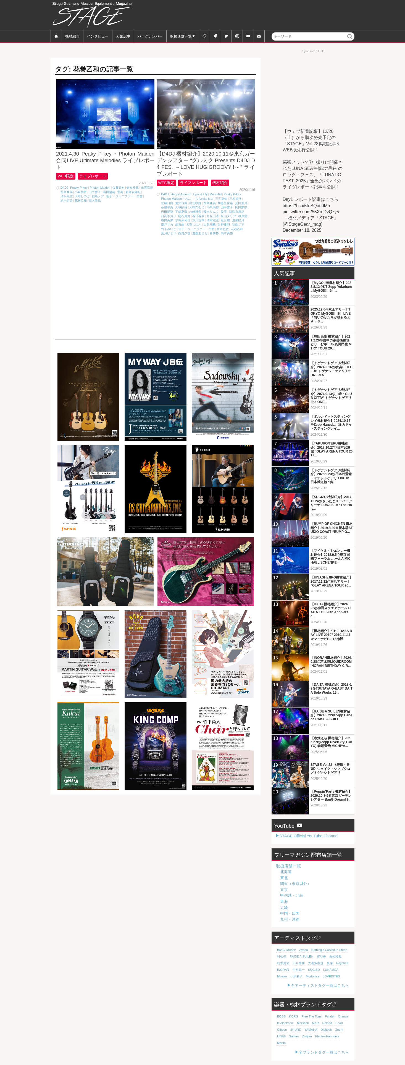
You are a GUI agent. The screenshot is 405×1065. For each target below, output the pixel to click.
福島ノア (98, 196)
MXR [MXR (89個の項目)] (315, 1023)
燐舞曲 (179, 224)
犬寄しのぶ (82, 196)
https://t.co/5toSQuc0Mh (306, 205)
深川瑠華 (198, 220)
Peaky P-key (79, 187)
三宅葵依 (221, 198)
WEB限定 (65, 176)
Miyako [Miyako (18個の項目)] (282, 976)
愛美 (120, 192)
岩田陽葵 (109, 192)
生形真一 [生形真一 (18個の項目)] (299, 969)
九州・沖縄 (289, 919)
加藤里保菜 (225, 203)
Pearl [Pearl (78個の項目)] (339, 1023)
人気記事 (123, 36)
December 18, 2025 (302, 230)
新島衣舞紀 (133, 192)
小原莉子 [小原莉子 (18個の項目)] (296, 976)
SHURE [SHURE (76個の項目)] (295, 1029)
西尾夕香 (184, 233)
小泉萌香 (81, 192)
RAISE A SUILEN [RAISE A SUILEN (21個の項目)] (301, 956)
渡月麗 (225, 220)
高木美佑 (95, 200)
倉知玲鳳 (133, 187)
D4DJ (64, 187)
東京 (284, 889)
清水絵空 (67, 196)
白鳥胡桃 (210, 224)
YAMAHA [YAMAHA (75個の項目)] (310, 1029)
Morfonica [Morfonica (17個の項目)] (312, 976)
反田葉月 (241, 203)
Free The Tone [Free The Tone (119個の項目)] (311, 1016)
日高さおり (168, 216)
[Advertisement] (253, 15)
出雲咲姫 (147, 187)
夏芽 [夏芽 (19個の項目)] (330, 963)
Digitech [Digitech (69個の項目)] (326, 1029)
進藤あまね (199, 233)
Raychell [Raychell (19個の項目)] (342, 963)
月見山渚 (213, 216)
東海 (284, 901)
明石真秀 (184, 216)
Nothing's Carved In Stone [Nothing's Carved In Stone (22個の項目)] (329, 949)
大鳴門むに (196, 207)
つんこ (188, 198)
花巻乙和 (81, 200)
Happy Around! (181, 194)
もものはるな (204, 198)
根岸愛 (242, 216)
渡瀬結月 (238, 220)
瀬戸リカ (167, 224)
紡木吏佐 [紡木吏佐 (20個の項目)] (283, 963)
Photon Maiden (100, 187)
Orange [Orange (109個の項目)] (343, 1016)
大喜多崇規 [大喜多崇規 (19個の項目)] (315, 963)
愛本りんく (211, 211)
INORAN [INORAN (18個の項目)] (283, 969)
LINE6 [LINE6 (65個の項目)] (281, 1036)
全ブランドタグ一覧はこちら (324, 1052)
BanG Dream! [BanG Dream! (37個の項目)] (286, 949)
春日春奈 (198, 216)
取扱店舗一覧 (181, 36)
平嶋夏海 (181, 211)
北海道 (286, 871)
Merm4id (216, 194)
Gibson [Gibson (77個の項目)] (282, 1029)
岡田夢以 (241, 207)
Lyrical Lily (200, 194)
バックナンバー (150, 36)
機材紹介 (72, 36)
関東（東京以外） (295, 883)
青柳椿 (214, 233)
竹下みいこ (168, 229)
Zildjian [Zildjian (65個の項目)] (307, 1036)
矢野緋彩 (224, 224)
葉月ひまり (168, 233)
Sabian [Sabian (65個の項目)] (294, 1036)
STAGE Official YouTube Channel (308, 836)
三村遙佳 (235, 198)
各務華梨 (167, 207)
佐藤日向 (118, 187)
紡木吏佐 (67, 200)
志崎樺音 (195, 211)
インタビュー (98, 36)
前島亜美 (67, 192)
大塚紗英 (181, 207)
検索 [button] (350, 40)
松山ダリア (228, 216)
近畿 (284, 907)
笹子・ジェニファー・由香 (124, 196)
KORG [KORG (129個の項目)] (293, 1016)
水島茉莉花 (182, 220)
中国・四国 (289, 913)
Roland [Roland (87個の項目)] (327, 1023)
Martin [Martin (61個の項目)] (281, 1043)
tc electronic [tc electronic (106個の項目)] (285, 1023)
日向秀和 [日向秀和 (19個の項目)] (299, 963)
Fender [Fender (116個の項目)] (330, 1016)
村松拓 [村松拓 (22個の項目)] (281, 956)
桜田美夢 (167, 220)
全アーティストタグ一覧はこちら (320, 985)
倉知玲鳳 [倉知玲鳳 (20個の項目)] (335, 956)
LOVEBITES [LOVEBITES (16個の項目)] (331, 976)
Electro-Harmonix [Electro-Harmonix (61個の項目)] (327, 1036)
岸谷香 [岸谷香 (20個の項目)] (321, 956)
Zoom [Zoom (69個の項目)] (339, 1029)
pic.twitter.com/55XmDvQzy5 (311, 211)
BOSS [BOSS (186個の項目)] (281, 1016)
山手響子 (95, 192)
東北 (284, 877)
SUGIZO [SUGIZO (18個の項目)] (314, 969)
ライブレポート (92, 176)
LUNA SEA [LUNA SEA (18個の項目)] (330, 969)
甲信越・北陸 (291, 895)
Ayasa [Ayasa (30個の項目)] (303, 949)
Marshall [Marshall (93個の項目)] (303, 1023)
